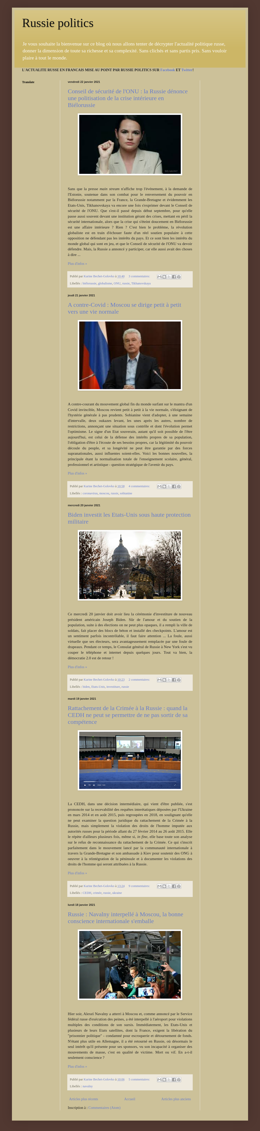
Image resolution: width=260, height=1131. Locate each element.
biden (86, 687)
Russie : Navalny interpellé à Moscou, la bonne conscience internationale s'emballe (125, 917)
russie (125, 283)
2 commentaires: (140, 679)
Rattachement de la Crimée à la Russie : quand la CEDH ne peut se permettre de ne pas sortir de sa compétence (128, 715)
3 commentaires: (140, 276)
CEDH (87, 893)
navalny (88, 1086)
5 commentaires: (140, 1079)
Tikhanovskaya (141, 283)
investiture (113, 687)
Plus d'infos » (77, 264)
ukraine (117, 893)
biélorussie (89, 283)
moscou (104, 493)
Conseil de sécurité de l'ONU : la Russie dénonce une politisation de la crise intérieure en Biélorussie (128, 98)
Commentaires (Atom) (104, 1108)
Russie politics (57, 22)
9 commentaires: (140, 886)
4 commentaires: (140, 486)
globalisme (105, 283)
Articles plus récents (83, 1099)
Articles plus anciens (176, 1099)
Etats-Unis (98, 687)
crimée (97, 893)
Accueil (129, 1099)
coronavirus (90, 493)
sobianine (126, 493)
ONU (117, 283)
